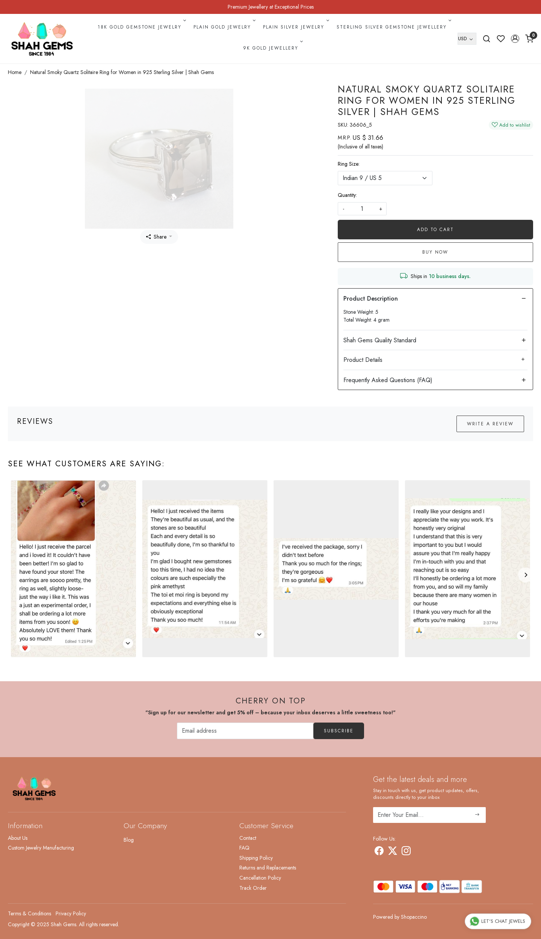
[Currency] (467, 39)
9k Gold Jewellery (272, 48)
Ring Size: (349, 164)
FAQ (244, 847)
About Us (17, 838)
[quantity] (362, 208)
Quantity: (347, 195)
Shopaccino (414, 917)
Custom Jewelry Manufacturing (41, 847)
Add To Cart (435, 229)
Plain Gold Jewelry (223, 27)
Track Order (253, 888)
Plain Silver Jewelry (295, 27)
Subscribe (339, 730)
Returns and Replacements (267, 867)
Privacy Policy (71, 913)
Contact (247, 838)
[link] (486, 39)
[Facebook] (379, 852)
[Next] (525, 574)
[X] (393, 852)
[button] (515, 39)
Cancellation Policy (260, 878)
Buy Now (435, 252)
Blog (129, 840)
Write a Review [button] (490, 423)
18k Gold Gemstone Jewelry (141, 27)
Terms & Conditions (29, 913)
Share (156, 236)
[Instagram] (406, 852)
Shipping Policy (256, 858)
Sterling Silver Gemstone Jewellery (393, 27)
